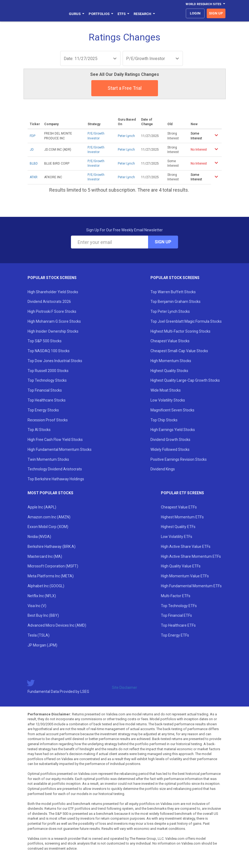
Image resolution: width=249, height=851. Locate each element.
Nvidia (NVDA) (39, 536)
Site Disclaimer (124, 687)
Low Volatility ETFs (176, 536)
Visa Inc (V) (37, 606)
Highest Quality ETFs (178, 527)
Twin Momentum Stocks (48, 459)
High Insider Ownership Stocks (53, 331)
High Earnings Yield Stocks (172, 430)
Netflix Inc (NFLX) (42, 596)
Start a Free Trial (125, 88)
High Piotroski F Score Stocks (52, 311)
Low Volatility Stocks (167, 400)
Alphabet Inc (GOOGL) (46, 586)
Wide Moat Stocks (165, 390)
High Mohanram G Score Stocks (54, 321)
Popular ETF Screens (182, 493)
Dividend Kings (162, 469)
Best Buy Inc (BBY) (43, 615)
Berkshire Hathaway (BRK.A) (52, 546)
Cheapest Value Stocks (170, 341)
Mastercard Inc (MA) (45, 556)
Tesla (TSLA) (39, 635)
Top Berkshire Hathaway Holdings (56, 479)
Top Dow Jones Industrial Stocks (55, 361)
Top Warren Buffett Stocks (173, 292)
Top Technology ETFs (179, 606)
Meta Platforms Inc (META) (51, 576)
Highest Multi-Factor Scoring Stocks (180, 331)
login (195, 13)
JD (32, 149)
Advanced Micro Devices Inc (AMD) (57, 625)
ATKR (33, 177)
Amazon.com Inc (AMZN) (49, 517)
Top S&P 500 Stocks (45, 341)
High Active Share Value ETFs (185, 546)
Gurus (76, 14)
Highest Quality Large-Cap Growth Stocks (185, 380)
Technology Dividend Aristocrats (55, 469)
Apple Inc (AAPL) (42, 507)
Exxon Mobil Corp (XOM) (48, 527)
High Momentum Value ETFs (185, 576)
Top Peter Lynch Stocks (170, 311)
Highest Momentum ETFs (182, 517)
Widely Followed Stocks (170, 449)
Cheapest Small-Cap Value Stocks (179, 351)
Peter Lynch (126, 136)
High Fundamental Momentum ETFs (191, 586)
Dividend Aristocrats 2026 (49, 301)
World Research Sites (205, 4)
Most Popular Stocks (50, 493)
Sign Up (163, 241)
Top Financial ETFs (176, 615)
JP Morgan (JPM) (42, 645)
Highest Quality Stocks (169, 371)
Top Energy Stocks (43, 410)
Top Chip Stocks (164, 420)
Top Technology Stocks (47, 380)
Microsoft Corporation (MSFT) (53, 566)
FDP (32, 136)
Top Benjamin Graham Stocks (175, 301)
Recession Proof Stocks (48, 420)
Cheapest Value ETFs (179, 507)
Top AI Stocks (39, 430)
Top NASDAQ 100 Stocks (49, 351)
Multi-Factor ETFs (175, 596)
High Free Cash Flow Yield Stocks (55, 439)
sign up (216, 13)
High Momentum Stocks (170, 361)
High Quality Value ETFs (181, 566)
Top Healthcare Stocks (47, 400)
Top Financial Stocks (45, 390)
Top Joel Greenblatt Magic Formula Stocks (186, 321)
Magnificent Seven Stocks (172, 410)
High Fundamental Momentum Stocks (60, 449)
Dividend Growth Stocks (170, 439)
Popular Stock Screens (52, 278)
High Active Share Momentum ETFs (191, 556)
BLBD (34, 163)
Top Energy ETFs (175, 635)
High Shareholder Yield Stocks (53, 292)
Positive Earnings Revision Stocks (178, 459)
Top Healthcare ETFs (178, 625)
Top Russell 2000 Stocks (48, 371)
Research (144, 14)
